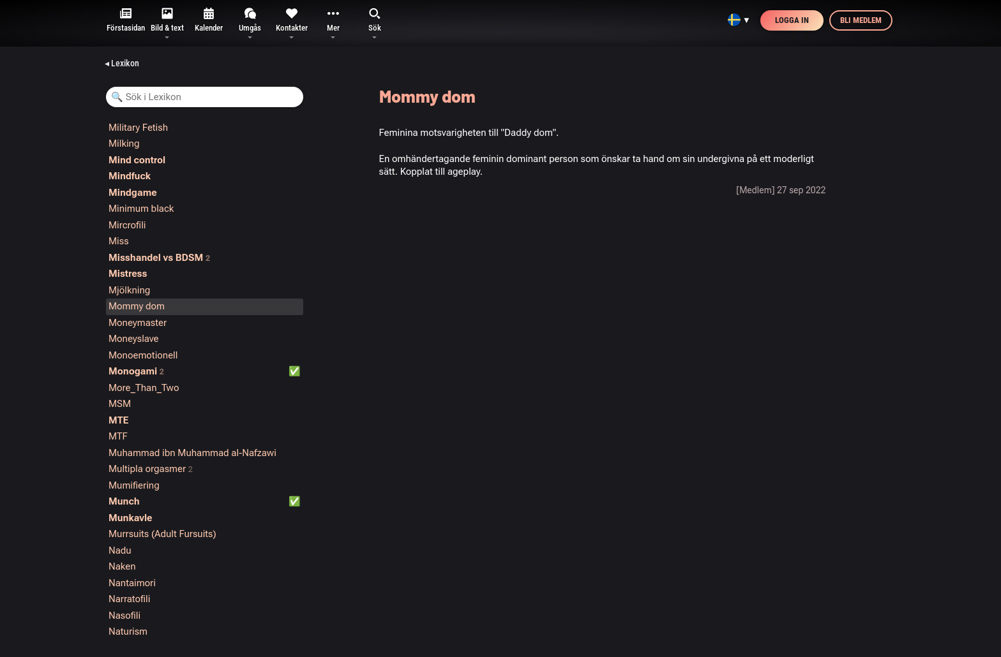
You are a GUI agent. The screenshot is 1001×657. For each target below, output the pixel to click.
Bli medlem (861, 20)
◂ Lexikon (122, 63)
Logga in (792, 20)
